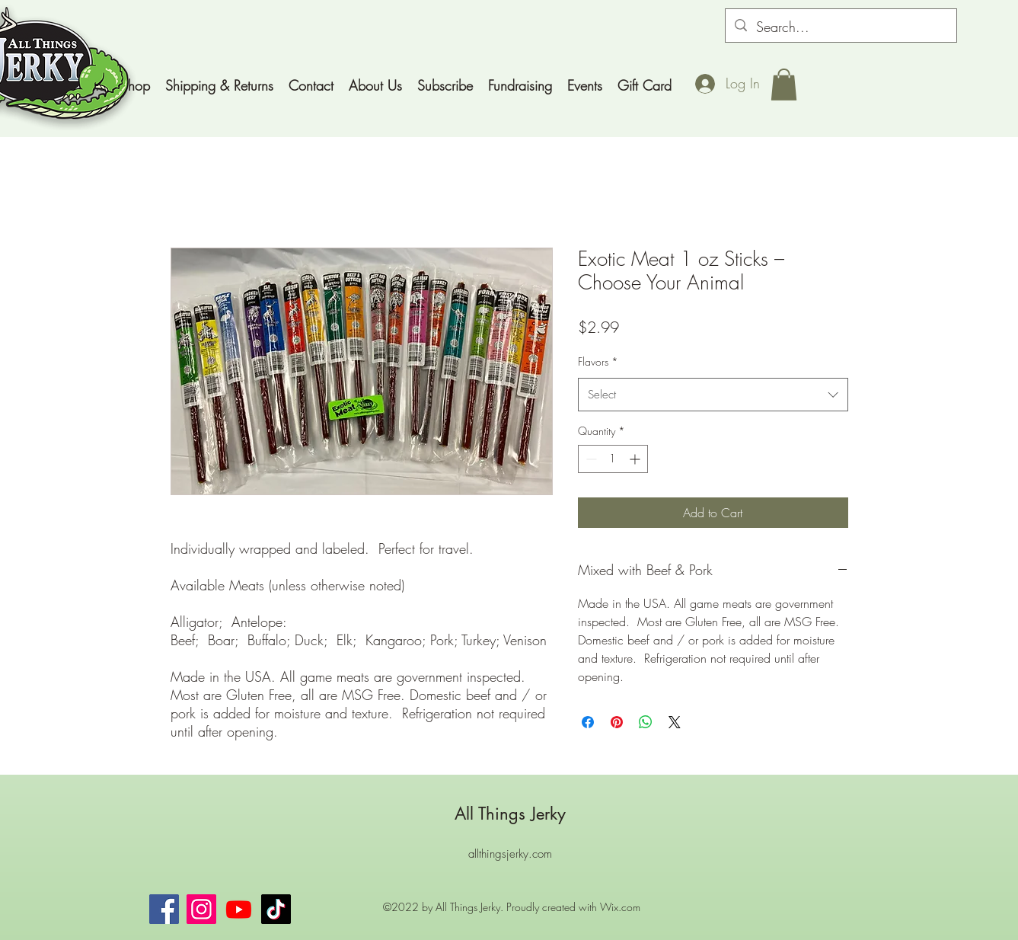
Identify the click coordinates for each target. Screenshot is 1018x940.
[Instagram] (201, 909)
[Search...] (840, 27)
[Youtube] (239, 909)
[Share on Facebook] (588, 722)
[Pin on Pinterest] (617, 722)
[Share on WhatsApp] (646, 722)
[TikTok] (276, 909)
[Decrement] (589, 459)
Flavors (598, 361)
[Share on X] (674, 722)
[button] (784, 85)
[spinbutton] (613, 459)
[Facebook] (164, 909)
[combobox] (713, 394)
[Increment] (636, 459)
